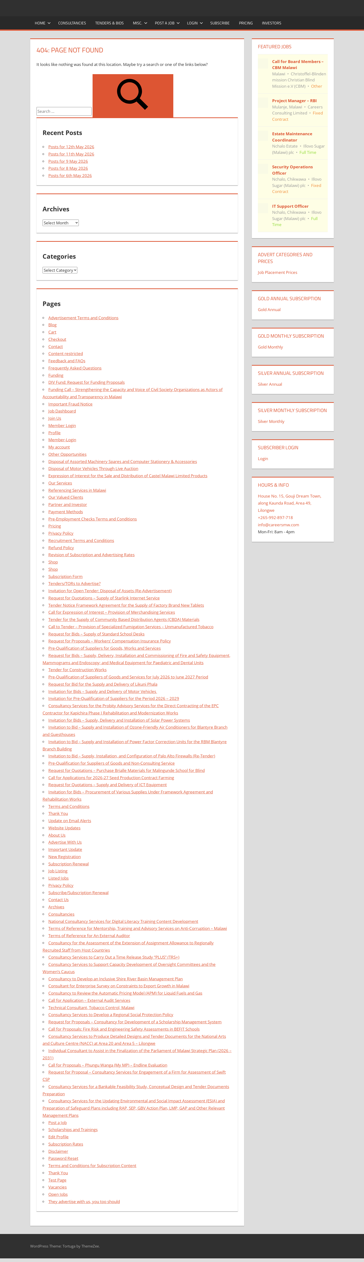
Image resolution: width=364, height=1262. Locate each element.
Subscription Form (65, 576)
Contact (55, 346)
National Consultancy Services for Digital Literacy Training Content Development (123, 921)
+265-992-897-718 (275, 517)
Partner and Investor (67, 504)
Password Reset (63, 1158)
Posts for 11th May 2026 (71, 154)
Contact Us (58, 899)
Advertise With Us (65, 842)
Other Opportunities (67, 454)
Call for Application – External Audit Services (89, 1000)
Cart (52, 332)
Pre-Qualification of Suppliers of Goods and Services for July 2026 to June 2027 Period (128, 677)
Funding (55, 375)
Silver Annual (270, 384)
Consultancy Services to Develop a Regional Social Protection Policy (110, 1014)
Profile (54, 432)
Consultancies (72, 23)
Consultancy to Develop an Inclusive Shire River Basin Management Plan (115, 979)
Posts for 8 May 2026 (68, 168)
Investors (271, 23)
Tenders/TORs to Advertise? (74, 583)
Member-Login (62, 439)
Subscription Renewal (68, 864)
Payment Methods (65, 511)
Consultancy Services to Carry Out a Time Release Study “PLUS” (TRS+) (113, 957)
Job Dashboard (62, 411)
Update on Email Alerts (69, 820)
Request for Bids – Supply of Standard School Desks (96, 634)
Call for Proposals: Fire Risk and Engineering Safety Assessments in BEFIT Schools (124, 1029)
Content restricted (65, 353)
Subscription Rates (65, 1144)
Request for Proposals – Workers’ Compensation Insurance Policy (109, 641)
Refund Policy (61, 547)
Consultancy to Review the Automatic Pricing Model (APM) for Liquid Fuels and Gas (125, 993)
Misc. (140, 23)
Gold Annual (269, 309)
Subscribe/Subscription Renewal (78, 892)
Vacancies (57, 1187)
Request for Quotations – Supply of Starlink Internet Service (104, 598)
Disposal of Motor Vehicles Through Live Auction (93, 468)
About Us (57, 835)
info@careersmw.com (278, 525)
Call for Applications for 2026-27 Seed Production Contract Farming (111, 777)
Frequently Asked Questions (75, 368)
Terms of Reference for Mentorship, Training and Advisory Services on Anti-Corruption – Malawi (137, 928)
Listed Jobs (58, 878)
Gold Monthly (270, 347)
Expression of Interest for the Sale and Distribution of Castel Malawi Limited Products (127, 475)
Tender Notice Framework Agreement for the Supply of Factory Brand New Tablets (126, 605)
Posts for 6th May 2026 (70, 175)
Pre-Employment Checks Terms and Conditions (92, 519)
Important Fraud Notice (70, 404)
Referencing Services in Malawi (77, 490)
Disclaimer (58, 1151)
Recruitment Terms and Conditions (81, 540)
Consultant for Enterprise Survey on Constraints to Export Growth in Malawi (118, 986)
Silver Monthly (271, 421)
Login (195, 23)
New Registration (64, 856)
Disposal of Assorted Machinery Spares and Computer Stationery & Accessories (122, 461)
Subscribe (220, 23)
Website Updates (64, 828)
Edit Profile (58, 1137)
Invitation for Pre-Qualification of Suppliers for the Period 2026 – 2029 (113, 698)
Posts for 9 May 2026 (68, 161)
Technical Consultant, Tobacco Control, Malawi (91, 1007)
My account (59, 447)
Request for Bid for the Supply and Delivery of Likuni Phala (102, 684)
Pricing (246, 23)
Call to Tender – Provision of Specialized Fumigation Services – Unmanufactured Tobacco (130, 626)
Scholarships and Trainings (73, 1129)
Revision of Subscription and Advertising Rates (91, 554)
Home (43, 23)
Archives (56, 907)
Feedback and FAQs (66, 361)
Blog (52, 325)
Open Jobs (58, 1194)
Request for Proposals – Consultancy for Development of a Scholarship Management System (135, 1022)
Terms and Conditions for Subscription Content (92, 1165)
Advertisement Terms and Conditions (83, 318)
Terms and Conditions (68, 806)
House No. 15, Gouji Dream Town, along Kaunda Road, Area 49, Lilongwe (289, 503)
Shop (53, 562)
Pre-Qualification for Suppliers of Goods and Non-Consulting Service (111, 763)
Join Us (54, 418)
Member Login (62, 425)
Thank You (58, 813)
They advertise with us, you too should (84, 1201)
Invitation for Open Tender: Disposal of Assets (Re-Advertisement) (110, 590)
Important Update (65, 849)
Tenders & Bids (109, 23)
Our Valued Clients (65, 497)
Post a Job (167, 23)
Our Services (60, 483)
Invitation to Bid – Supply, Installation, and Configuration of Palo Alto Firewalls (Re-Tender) (131, 756)
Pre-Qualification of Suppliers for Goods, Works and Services (104, 648)
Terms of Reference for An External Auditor (89, 935)
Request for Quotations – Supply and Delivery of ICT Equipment (107, 784)
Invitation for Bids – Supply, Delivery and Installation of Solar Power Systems (119, 720)
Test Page (57, 1180)
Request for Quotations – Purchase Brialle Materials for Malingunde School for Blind (126, 770)
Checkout (57, 339)
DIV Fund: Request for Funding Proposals (86, 382)
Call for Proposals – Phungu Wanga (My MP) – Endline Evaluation (107, 1065)
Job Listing (57, 871)
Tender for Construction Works (77, 669)
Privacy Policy (60, 533)
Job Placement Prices (277, 272)
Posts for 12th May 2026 (71, 147)
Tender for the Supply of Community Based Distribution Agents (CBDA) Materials (123, 619)
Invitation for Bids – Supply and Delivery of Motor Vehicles (102, 691)
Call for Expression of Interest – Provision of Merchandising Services (111, 612)
